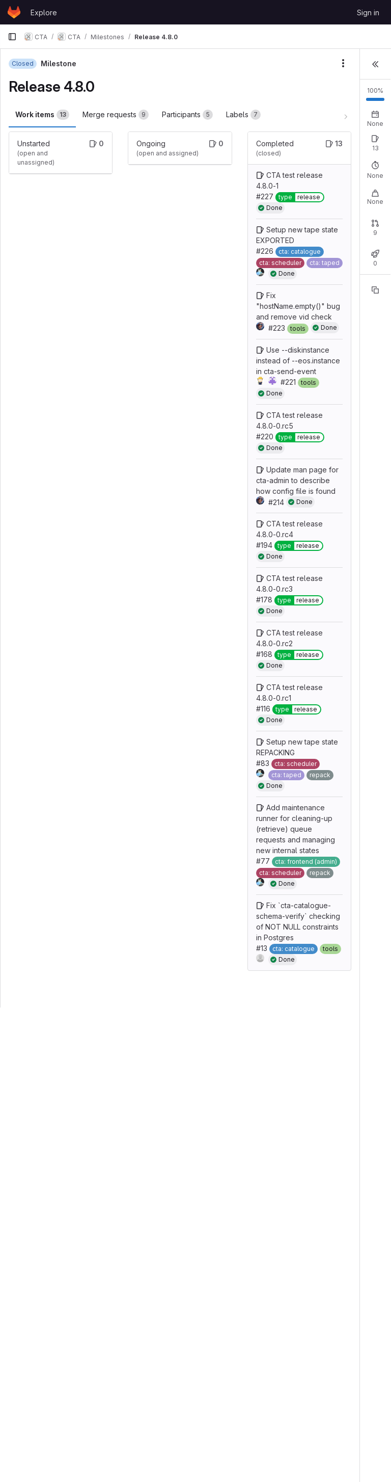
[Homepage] (14, 12)
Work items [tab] (42, 115)
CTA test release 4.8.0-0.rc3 (202, 826)
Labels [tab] (32, 140)
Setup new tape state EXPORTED (201, 287)
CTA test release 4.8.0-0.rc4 (202, 750)
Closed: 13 (307, 167)
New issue (364, 158)
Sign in (368, 12)
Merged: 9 (348, 267)
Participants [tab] (186, 115)
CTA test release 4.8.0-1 (202, 211)
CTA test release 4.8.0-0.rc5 (202, 578)
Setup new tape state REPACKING (201, 1054)
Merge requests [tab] (115, 115)
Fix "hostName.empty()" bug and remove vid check (199, 396)
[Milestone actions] (227, 63)
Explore (44, 12)
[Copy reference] (375, 328)
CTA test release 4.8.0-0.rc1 (202, 978)
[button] (375, 63)
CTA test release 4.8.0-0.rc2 (202, 902)
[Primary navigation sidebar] (12, 37)
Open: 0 (268, 167)
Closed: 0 (306, 267)
